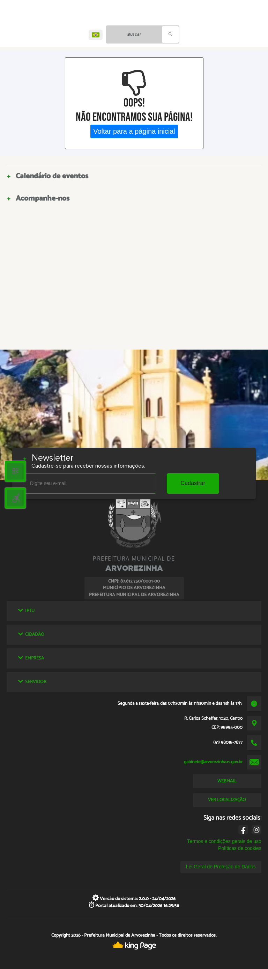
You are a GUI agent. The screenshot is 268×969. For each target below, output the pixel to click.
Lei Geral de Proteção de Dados (221, 866)
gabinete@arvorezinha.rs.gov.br (213, 762)
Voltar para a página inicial (134, 131)
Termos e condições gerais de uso (224, 841)
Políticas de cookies (239, 848)
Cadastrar (193, 483)
